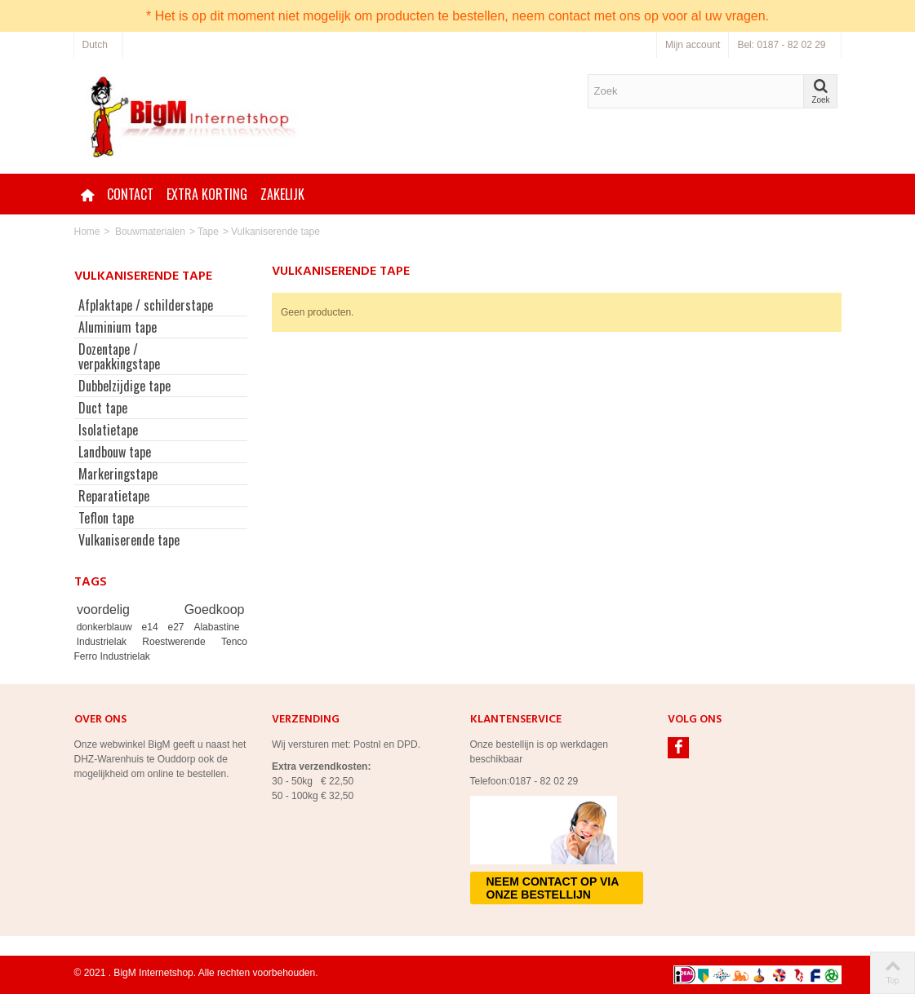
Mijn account (692, 45)
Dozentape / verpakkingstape (119, 356)
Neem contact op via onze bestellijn (553, 888)
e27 (178, 627)
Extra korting (207, 194)
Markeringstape (118, 474)
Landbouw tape (114, 452)
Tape (208, 231)
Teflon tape (106, 518)
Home (87, 231)
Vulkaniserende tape (129, 540)
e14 (152, 627)
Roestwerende (178, 641)
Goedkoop (214, 609)
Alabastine (216, 627)
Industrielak (107, 641)
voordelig (127, 609)
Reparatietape (113, 496)
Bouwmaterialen (150, 231)
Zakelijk (282, 194)
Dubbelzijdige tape (124, 385)
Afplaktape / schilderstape (145, 305)
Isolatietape (108, 430)
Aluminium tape (117, 327)
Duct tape (102, 407)
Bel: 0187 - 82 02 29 (781, 45)
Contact (130, 194)
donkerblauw (107, 627)
